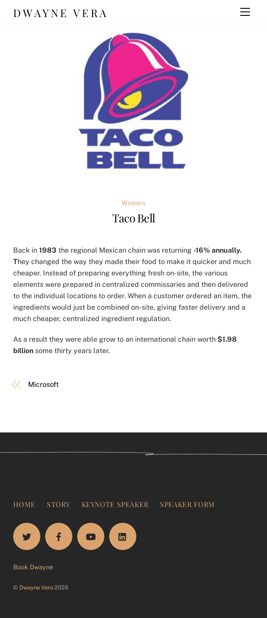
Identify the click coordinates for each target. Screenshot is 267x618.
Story (58, 504)
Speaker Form (187, 504)
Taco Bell (133, 217)
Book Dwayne (33, 567)
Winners (133, 203)
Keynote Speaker (115, 504)
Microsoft (43, 384)
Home (24, 504)
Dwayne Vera (36, 587)
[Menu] (245, 12)
